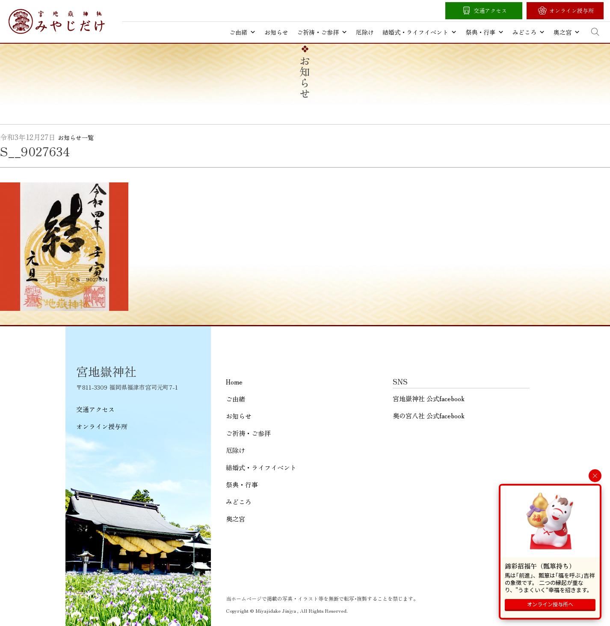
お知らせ (276, 32)
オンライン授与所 (571, 10)
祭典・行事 (484, 32)
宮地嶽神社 (57, 21)
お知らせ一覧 (76, 137)
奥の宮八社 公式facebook (429, 415)
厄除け (365, 32)
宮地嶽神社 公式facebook (429, 398)
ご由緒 (242, 32)
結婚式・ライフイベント (419, 32)
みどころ (528, 32)
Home (234, 381)
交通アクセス (490, 10)
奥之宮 (567, 32)
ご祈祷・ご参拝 (322, 32)
